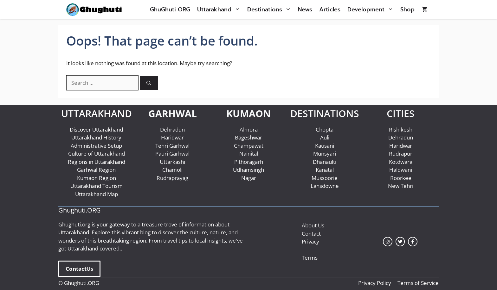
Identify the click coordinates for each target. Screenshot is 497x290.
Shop (407, 9)
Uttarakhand (220, 9)
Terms (310, 257)
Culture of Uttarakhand (96, 153)
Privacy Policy (374, 283)
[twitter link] (400, 241)
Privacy (310, 241)
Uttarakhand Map (96, 194)
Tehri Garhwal (172, 145)
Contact (311, 233)
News (305, 9)
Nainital (248, 153)
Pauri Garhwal (172, 153)
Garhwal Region (96, 169)
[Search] (149, 83)
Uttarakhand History (96, 137)
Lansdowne (325, 185)
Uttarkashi (172, 161)
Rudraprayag (172, 178)
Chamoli (172, 169)
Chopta (324, 129)
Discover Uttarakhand (96, 129)
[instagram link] (387, 241)
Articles (329, 9)
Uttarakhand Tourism (96, 185)
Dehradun (172, 129)
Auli (324, 137)
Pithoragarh (248, 161)
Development (372, 9)
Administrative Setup (96, 145)
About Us (313, 225)
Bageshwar (248, 137)
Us (79, 269)
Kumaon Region (96, 178)
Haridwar (172, 137)
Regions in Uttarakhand (96, 161)
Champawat (248, 145)
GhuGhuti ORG (170, 9)
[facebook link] (412, 241)
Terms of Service (418, 283)
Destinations (270, 9)
